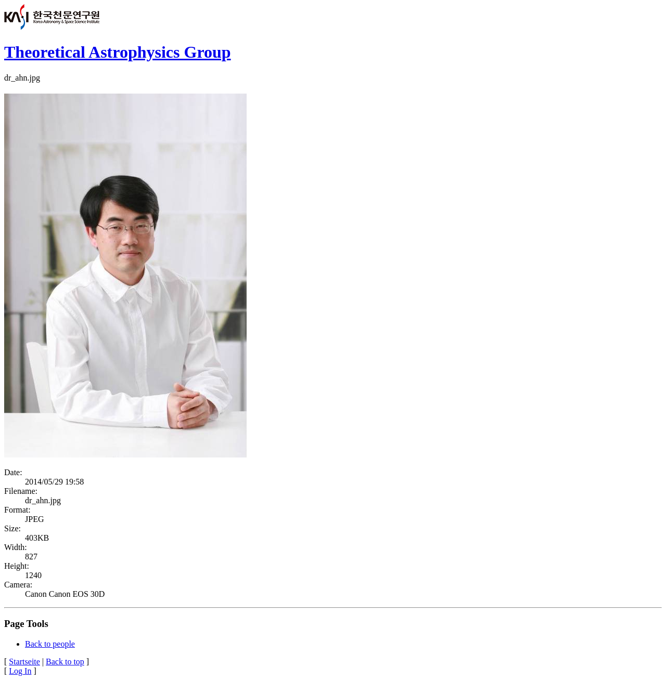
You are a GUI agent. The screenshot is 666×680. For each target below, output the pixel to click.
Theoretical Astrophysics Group (117, 52)
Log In (20, 670)
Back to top (65, 661)
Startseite (24, 661)
